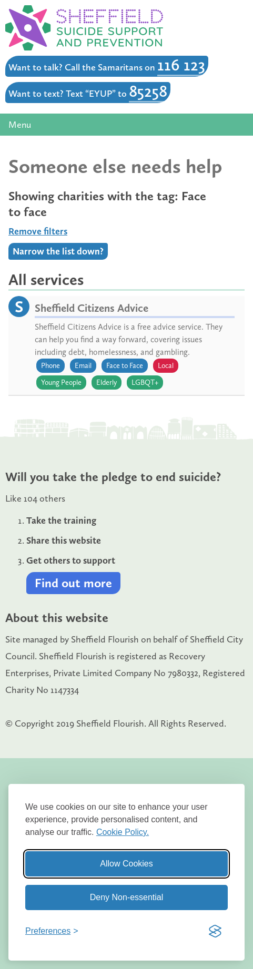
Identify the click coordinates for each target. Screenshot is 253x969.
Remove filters (37, 231)
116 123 (181, 65)
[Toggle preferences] (51, 931)
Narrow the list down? (58, 251)
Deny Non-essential (127, 897)
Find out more (73, 582)
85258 (148, 91)
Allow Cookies (126, 863)
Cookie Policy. (122, 832)
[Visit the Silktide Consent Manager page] (215, 931)
